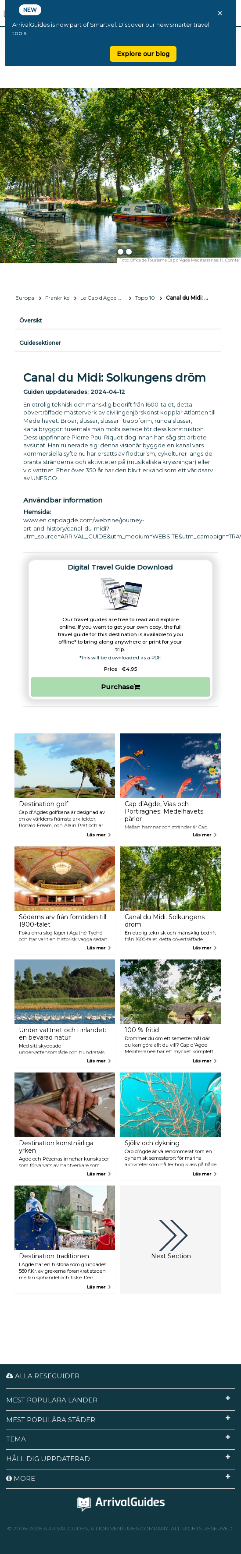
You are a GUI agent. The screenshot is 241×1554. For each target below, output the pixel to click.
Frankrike (57, 297)
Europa (24, 297)
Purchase (120, 687)
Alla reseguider (42, 1376)
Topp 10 (145, 297)
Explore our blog (143, 54)
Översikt (30, 320)
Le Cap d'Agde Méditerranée (105, 297)
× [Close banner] (220, 13)
